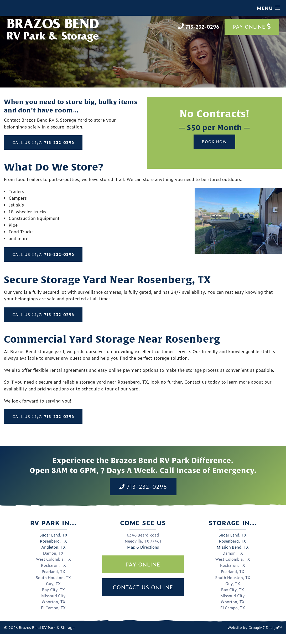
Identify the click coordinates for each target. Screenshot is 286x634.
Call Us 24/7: (43, 142)
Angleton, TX (53, 547)
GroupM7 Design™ (265, 627)
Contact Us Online (143, 587)
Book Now (214, 142)
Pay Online (252, 26)
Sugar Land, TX (53, 535)
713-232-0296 (143, 486)
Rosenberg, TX (53, 541)
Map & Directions (143, 547)
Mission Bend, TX (233, 547)
